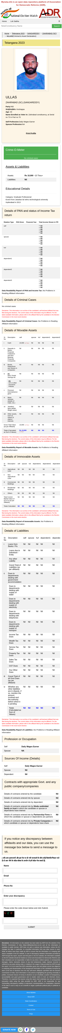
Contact (31, 1005)
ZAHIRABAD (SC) (49, 33)
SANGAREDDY (33, 33)
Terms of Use (31, 1009)
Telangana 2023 (18, 33)
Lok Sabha (14, 21)
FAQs (31, 1014)
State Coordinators (31, 1001)
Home (4, 21)
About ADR (30, 997)
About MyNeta (31, 992)
